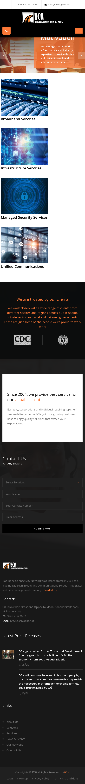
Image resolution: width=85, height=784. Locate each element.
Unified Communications (22, 266)
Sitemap (22, 778)
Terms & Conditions (65, 778)
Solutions (12, 728)
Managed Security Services (24, 217)
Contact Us (14, 750)
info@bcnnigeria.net (57, 4)
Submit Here (42, 528)
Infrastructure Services (21, 168)
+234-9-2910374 (26, 4)
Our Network (15, 745)
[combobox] (42, 482)
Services (12, 733)
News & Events (16, 739)
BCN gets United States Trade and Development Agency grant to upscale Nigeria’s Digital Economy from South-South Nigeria (50, 655)
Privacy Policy (40, 778)
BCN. (67, 772)
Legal (10, 778)
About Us (12, 722)
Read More (50, 590)
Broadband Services (18, 118)
